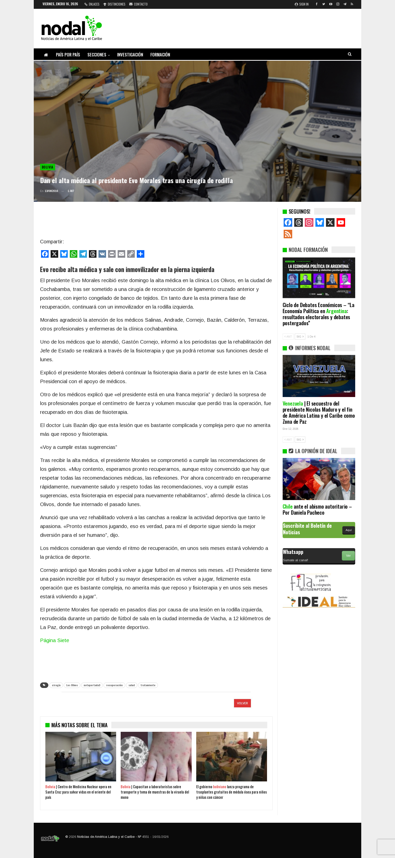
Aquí (349, 530)
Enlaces (92, 4)
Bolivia (47, 167)
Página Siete (54, 640)
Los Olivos (72, 685)
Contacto (138, 4)
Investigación (130, 54)
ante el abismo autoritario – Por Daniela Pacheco (317, 509)
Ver (348, 555)
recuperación (114, 685)
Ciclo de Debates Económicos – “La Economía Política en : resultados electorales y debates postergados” (318, 314)
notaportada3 (92, 685)
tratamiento (148, 685)
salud (131, 685)
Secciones (96, 54)
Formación (160, 54)
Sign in (302, 4)
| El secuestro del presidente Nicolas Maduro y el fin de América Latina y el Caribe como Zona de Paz (319, 412)
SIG (300, 336)
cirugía (56, 685)
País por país (68, 54)
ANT (288, 336)
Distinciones (114, 4)
